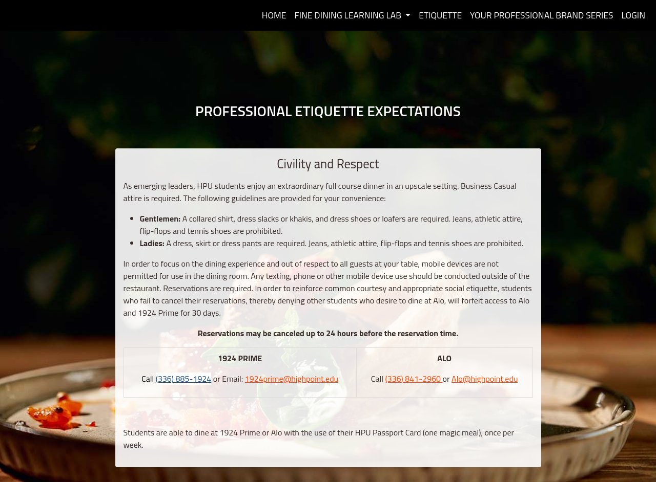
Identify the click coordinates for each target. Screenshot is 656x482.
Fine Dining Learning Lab (348, 15)
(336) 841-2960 (413, 379)
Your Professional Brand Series (541, 15)
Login (634, 15)
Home (274, 15)
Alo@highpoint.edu (485, 379)
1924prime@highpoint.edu (291, 379)
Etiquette (440, 15)
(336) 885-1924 (184, 379)
